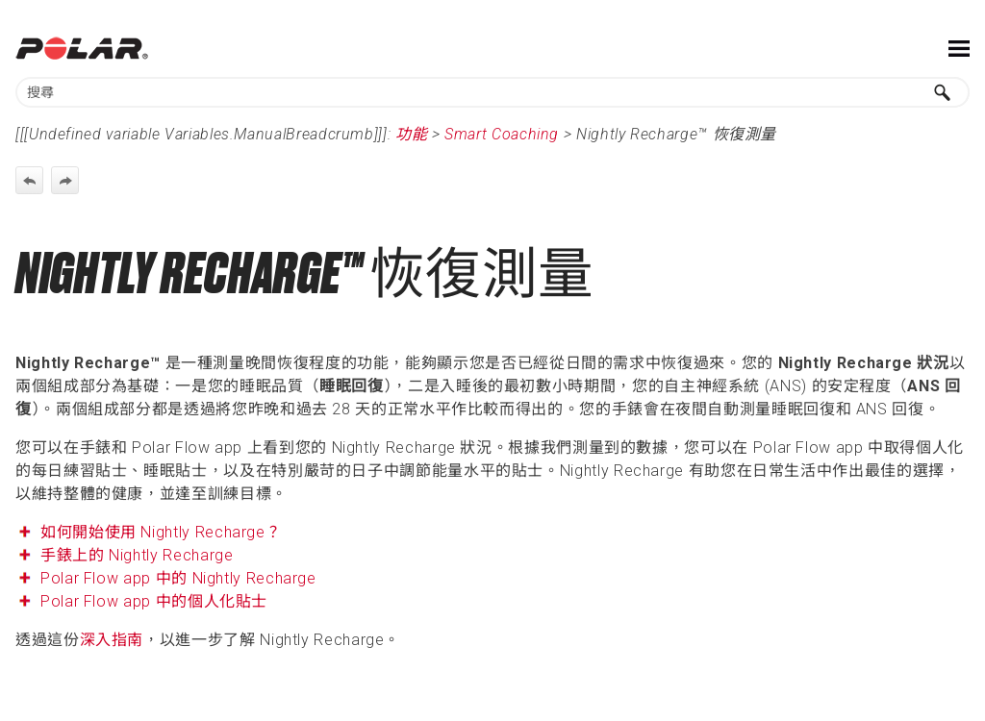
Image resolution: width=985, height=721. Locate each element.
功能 (411, 134)
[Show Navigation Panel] (959, 48)
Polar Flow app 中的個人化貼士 (153, 601)
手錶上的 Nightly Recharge (136, 555)
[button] (943, 92)
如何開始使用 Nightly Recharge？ (163, 532)
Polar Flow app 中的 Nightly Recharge (178, 578)
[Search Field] (492, 92)
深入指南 (112, 640)
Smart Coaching (501, 134)
